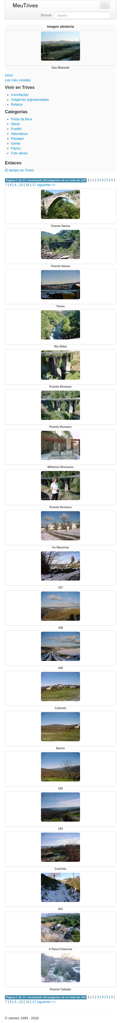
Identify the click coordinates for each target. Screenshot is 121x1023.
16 (28, 185)
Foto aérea (19, 153)
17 (34, 185)
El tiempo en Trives (19, 170)
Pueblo (16, 129)
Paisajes (17, 139)
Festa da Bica (21, 119)
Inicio (9, 75)
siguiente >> (46, 185)
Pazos (15, 148)
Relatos (16, 104)
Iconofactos (20, 95)
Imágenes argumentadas (30, 100)
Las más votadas (18, 80)
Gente (15, 143)
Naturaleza (19, 134)
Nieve (15, 124)
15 (21, 185)
